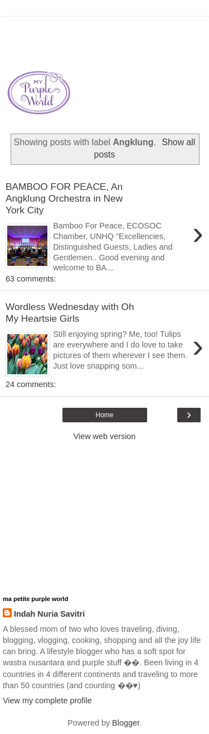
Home (104, 415)
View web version (105, 436)
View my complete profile (47, 700)
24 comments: (31, 384)
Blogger (125, 722)
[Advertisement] (105, 31)
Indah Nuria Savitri (49, 613)
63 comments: (31, 278)
